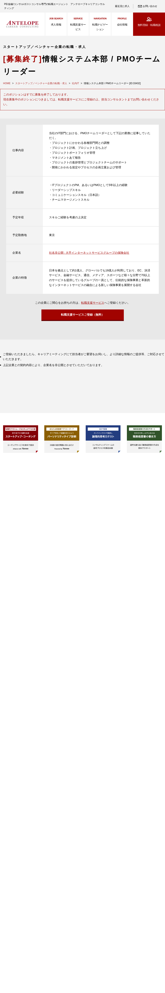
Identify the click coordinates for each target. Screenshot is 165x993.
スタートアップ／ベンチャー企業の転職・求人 (41, 83)
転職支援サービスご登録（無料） (82, 315)
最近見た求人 (122, 6)
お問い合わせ (150, 6)
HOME (7, 83)
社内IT (75, 83)
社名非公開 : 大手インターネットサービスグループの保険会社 (89, 252)
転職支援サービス (92, 302)
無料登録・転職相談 (149, 25)
